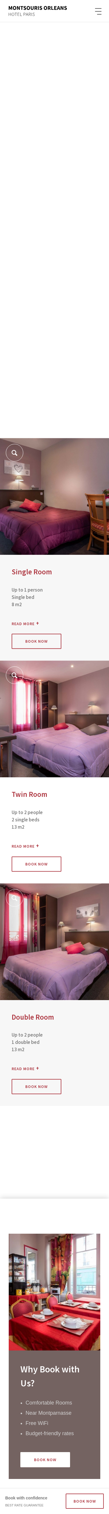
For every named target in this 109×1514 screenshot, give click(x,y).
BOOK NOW (85, 1501)
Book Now (45, 1459)
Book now (36, 641)
